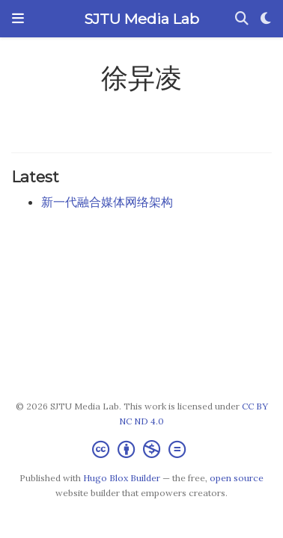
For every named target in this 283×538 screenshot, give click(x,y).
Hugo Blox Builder (121, 477)
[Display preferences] (266, 19)
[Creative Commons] (142, 449)
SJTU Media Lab (141, 19)
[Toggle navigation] (18, 18)
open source (237, 477)
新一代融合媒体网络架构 (107, 201)
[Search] (242, 19)
